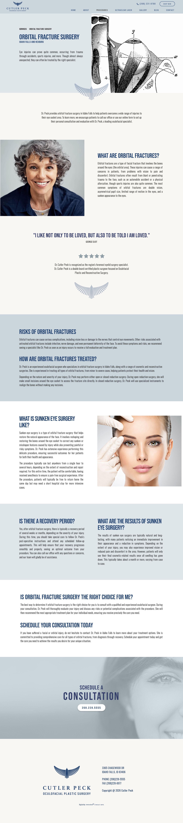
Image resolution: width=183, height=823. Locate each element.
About (86, 10)
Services (23, 29)
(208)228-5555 (117, 779)
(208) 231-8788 (148, 3)
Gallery (143, 10)
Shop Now (167, 4)
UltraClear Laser (123, 10)
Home (73, 10)
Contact (170, 10)
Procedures (102, 10)
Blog (156, 10)
